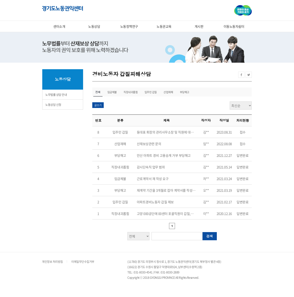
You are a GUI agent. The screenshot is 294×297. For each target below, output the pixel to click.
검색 (209, 236)
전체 (97, 92)
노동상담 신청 (53, 104)
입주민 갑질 (151, 92)
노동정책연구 (129, 26)
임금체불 (112, 92)
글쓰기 (98, 105)
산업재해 (168, 92)
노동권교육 (164, 26)
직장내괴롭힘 (131, 92)
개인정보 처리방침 (52, 261)
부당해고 (184, 92)
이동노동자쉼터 (234, 26)
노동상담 (94, 26)
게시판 (199, 26)
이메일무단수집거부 (82, 261)
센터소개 (59, 26)
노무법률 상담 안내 (56, 94)
